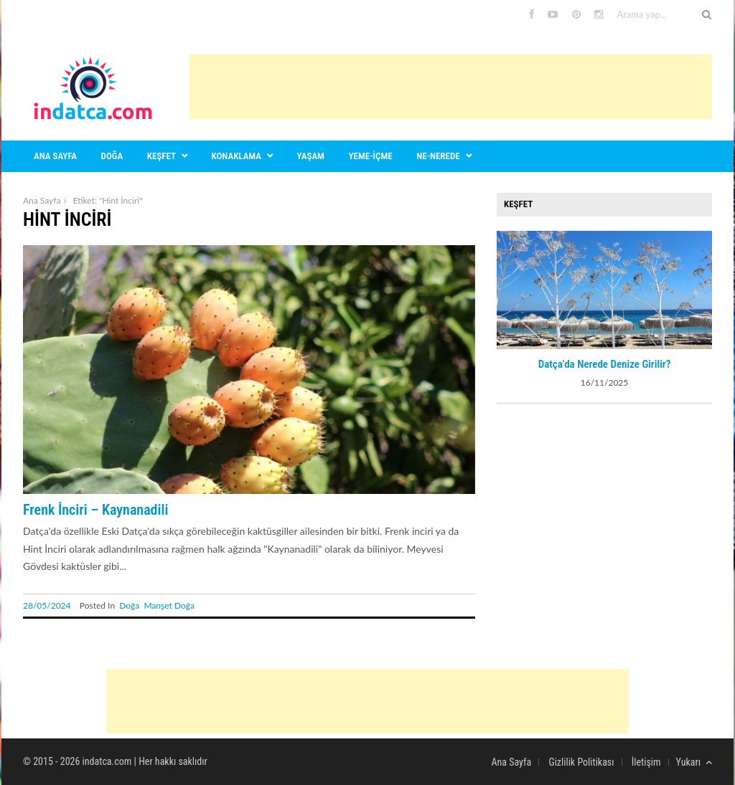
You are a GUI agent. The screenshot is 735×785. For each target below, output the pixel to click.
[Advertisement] (450, 86)
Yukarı (694, 762)
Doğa (112, 156)
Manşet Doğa (169, 605)
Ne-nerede (437, 156)
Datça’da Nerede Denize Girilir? (604, 364)
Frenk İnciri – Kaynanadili (95, 509)
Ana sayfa (55, 156)
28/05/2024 (47, 605)
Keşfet (161, 156)
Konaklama (236, 156)
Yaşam (310, 156)
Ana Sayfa (41, 200)
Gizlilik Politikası (581, 762)
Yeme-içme (371, 156)
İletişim (646, 762)
